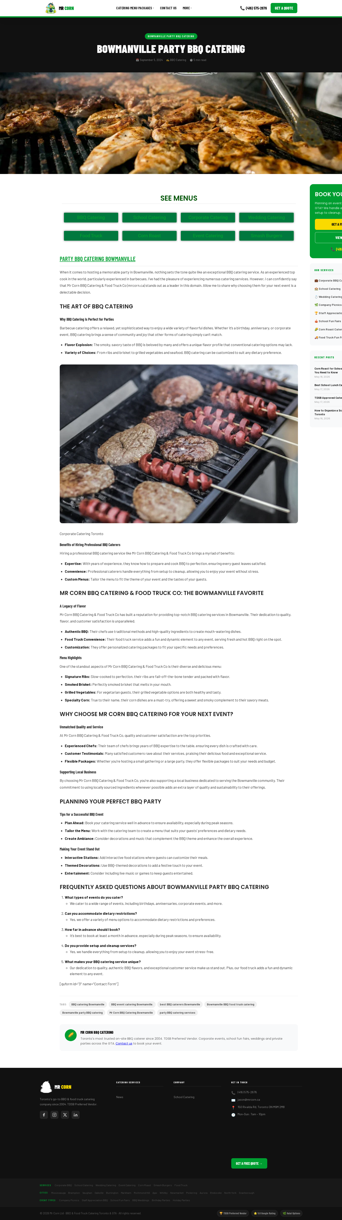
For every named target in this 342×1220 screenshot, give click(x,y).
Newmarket (177, 1192)
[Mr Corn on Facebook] (44, 1115)
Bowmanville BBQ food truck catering (230, 1004)
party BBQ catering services (177, 1012)
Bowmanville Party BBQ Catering (171, 36)
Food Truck (180, 1185)
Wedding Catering (106, 1185)
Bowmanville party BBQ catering (82, 1012)
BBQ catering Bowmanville (87, 1004)
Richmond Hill (142, 1192)
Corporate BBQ (63, 1185)
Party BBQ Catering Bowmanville (98, 258)
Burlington (112, 1192)
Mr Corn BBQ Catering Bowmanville (131, 1012)
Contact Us (168, 8)
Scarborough (246, 1192)
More (187, 8)
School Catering (184, 1097)
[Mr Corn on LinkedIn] (76, 1115)
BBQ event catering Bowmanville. (132, 1004)
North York (230, 1192)
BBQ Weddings (140, 1200)
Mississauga (58, 1192)
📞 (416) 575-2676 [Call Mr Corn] (253, 8)
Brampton (74, 1192)
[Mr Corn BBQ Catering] (59, 8)
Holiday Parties (181, 1200)
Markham (126, 1192)
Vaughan (87, 1192)
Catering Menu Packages (135, 8)
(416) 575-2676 (247, 1092)
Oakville (99, 1192)
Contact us (124, 1043)
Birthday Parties (161, 1200)
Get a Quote (284, 8)
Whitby (164, 1192)
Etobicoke (216, 1192)
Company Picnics (69, 1200)
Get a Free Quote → (249, 1163)
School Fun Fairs (120, 1200)
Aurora (204, 1192)
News (119, 1097)
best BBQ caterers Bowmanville (180, 1004)
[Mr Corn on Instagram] (54, 1115)
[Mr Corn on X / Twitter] (65, 1115)
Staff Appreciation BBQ (95, 1200)
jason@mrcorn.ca (249, 1099)
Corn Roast (144, 1185)
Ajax (154, 1192)
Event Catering (127, 1185)
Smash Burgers (163, 1185)
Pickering (191, 1192)
